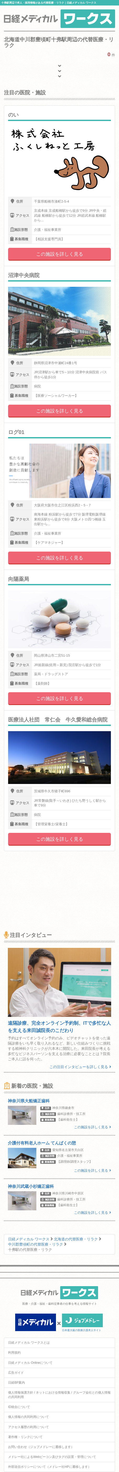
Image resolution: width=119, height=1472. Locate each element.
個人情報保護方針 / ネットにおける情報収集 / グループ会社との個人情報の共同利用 (59, 1395)
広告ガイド (16, 1372)
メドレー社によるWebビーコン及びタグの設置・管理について (52, 1457)
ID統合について (19, 1407)
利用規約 (14, 1352)
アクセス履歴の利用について (28, 1427)
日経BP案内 (16, 1382)
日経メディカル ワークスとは (29, 1342)
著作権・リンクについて (25, 1437)
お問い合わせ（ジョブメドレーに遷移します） (41, 1447)
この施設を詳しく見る (59, 254)
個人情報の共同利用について (28, 1417)
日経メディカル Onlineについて (30, 1363)
